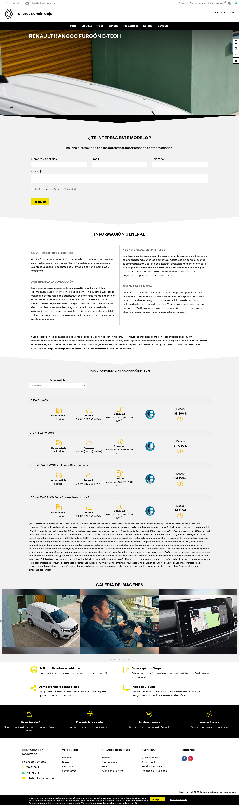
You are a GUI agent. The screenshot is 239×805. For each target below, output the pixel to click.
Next (236, 621)
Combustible (57, 380)
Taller (100, 26)
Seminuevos (69, 770)
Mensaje (36, 171)
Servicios (113, 26)
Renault (66, 757)
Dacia (65, 761)
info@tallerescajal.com (41, 778)
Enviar (40, 201)
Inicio (73, 26)
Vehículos (87, 26)
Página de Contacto (34, 761)
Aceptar (157, 799)
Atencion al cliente (113, 770)
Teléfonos (11, 2)
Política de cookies (153, 766)
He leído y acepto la (55, 189)
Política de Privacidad (65, 189)
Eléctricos (68, 766)
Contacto (163, 26)
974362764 (32, 767)
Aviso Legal (148, 761)
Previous (1, 621)
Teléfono (158, 159)
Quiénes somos (151, 757)
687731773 (33, 772)
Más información (178, 799)
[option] (41, 621)
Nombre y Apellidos (44, 159)
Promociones (131, 26)
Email (95, 159)
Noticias (147, 26)
